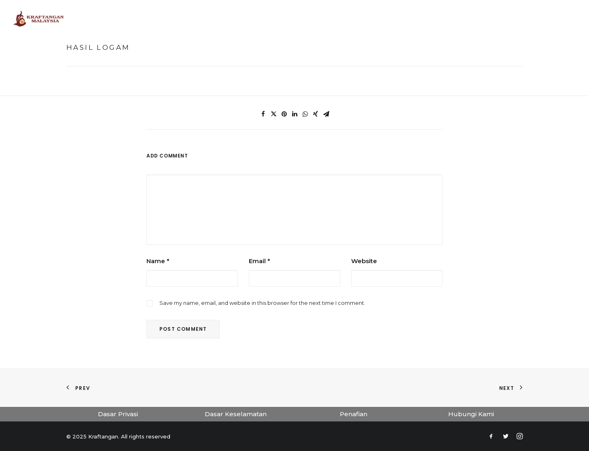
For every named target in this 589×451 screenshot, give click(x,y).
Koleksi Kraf (348, 18)
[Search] (572, 19)
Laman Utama (196, 18)
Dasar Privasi (118, 414)
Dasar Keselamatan (236, 414)
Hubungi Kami (471, 414)
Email (259, 261)
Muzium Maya (249, 18)
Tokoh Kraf (299, 18)
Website (364, 261)
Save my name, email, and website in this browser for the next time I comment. (262, 303)
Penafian (353, 414)
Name (157, 261)
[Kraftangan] (38, 19)
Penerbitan (396, 18)
